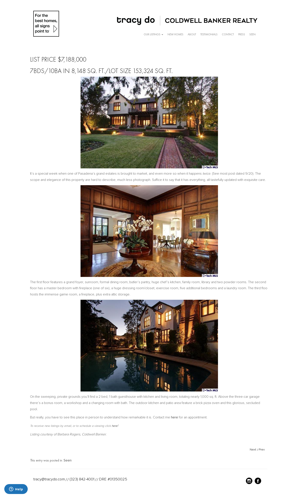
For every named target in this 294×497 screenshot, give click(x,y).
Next (253, 449)
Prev (262, 449)
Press (241, 34)
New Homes (175, 34)
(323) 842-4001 (82, 479)
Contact (228, 34)
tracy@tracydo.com (49, 479)
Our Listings (153, 34)
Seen (252, 34)
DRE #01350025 (113, 479)
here (174, 417)
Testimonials (209, 34)
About (192, 34)
